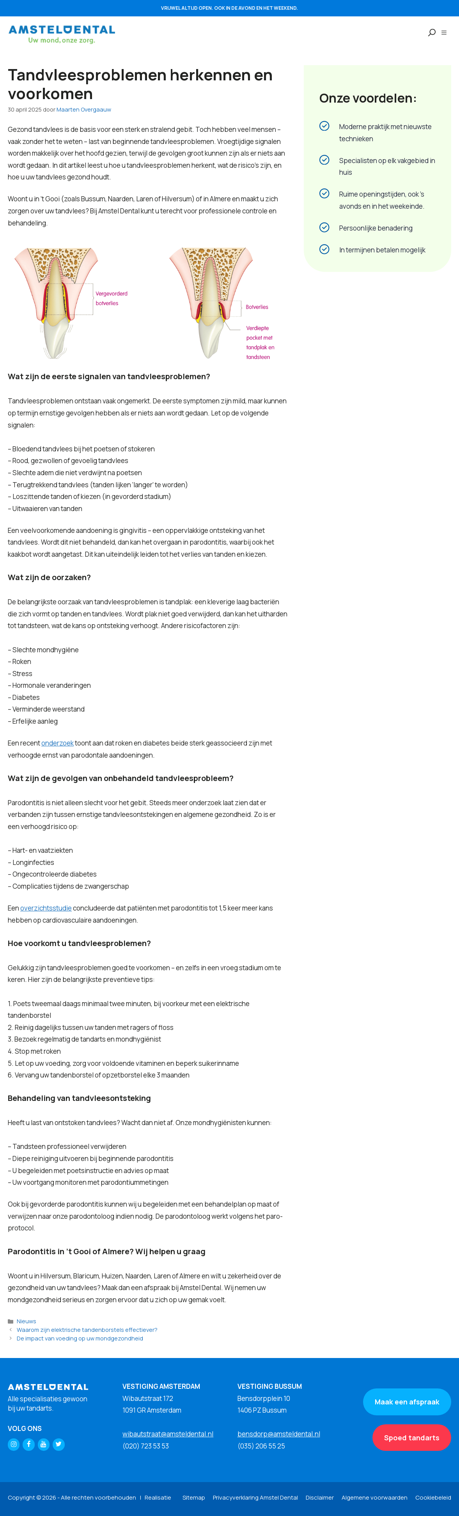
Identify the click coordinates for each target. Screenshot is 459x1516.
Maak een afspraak (407, 1401)
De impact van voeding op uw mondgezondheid (80, 1338)
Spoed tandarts (412, 1437)
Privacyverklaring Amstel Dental (255, 1497)
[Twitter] (58, 1444)
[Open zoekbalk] (428, 32)
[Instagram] (13, 1444)
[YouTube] (44, 1444)
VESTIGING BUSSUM (269, 1386)
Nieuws (26, 1321)
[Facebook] (28, 1444)
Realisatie (158, 1497)
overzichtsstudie (46, 908)
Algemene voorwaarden (375, 1497)
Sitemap (194, 1497)
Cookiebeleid (433, 1497)
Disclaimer (320, 1497)
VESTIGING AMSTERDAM (161, 1386)
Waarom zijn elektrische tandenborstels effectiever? (87, 1329)
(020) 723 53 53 (145, 1445)
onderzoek (57, 742)
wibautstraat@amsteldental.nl (167, 1433)
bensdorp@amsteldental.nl (278, 1433)
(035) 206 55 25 (261, 1445)
